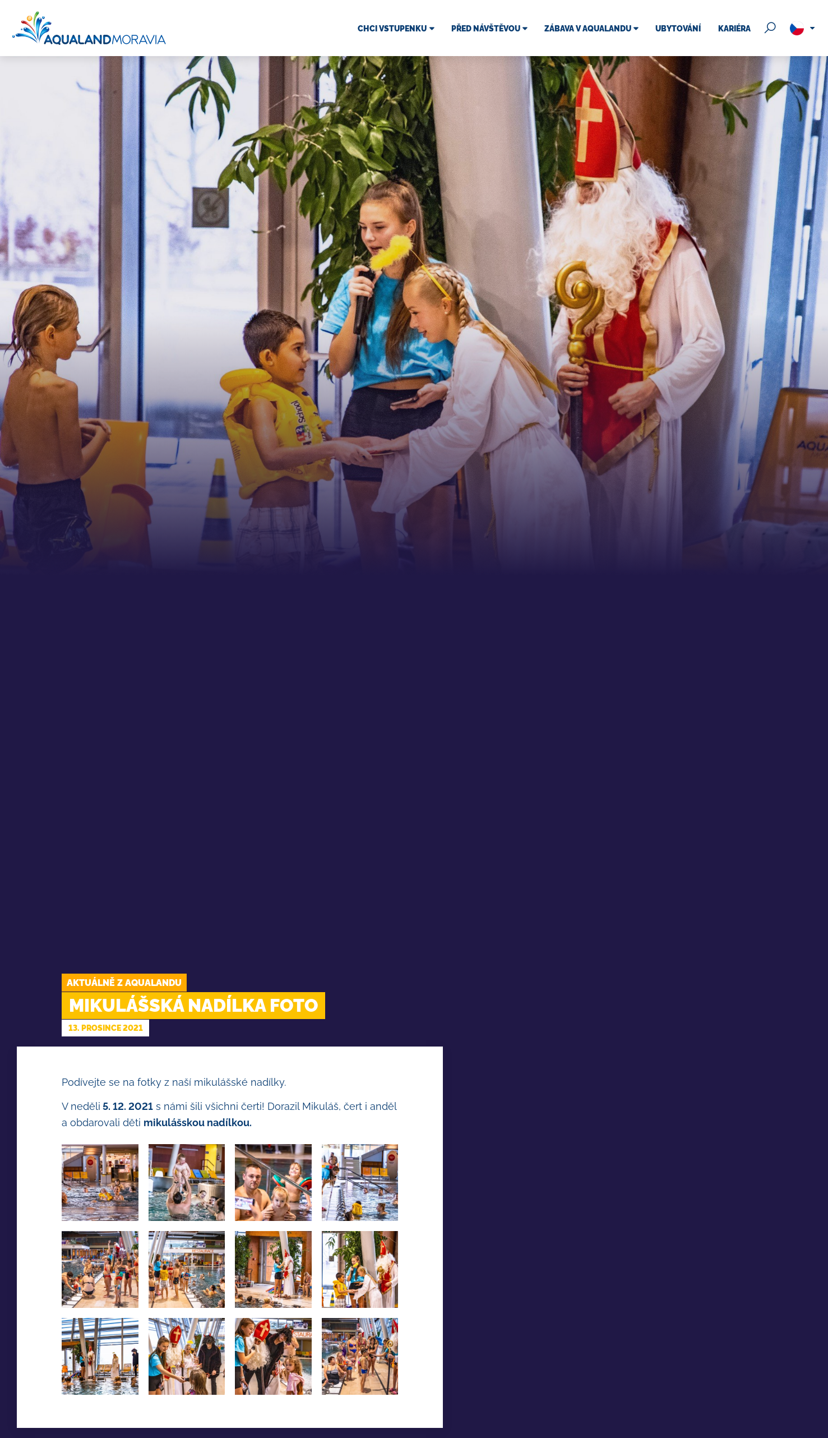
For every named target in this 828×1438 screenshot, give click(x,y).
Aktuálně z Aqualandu (124, 983)
